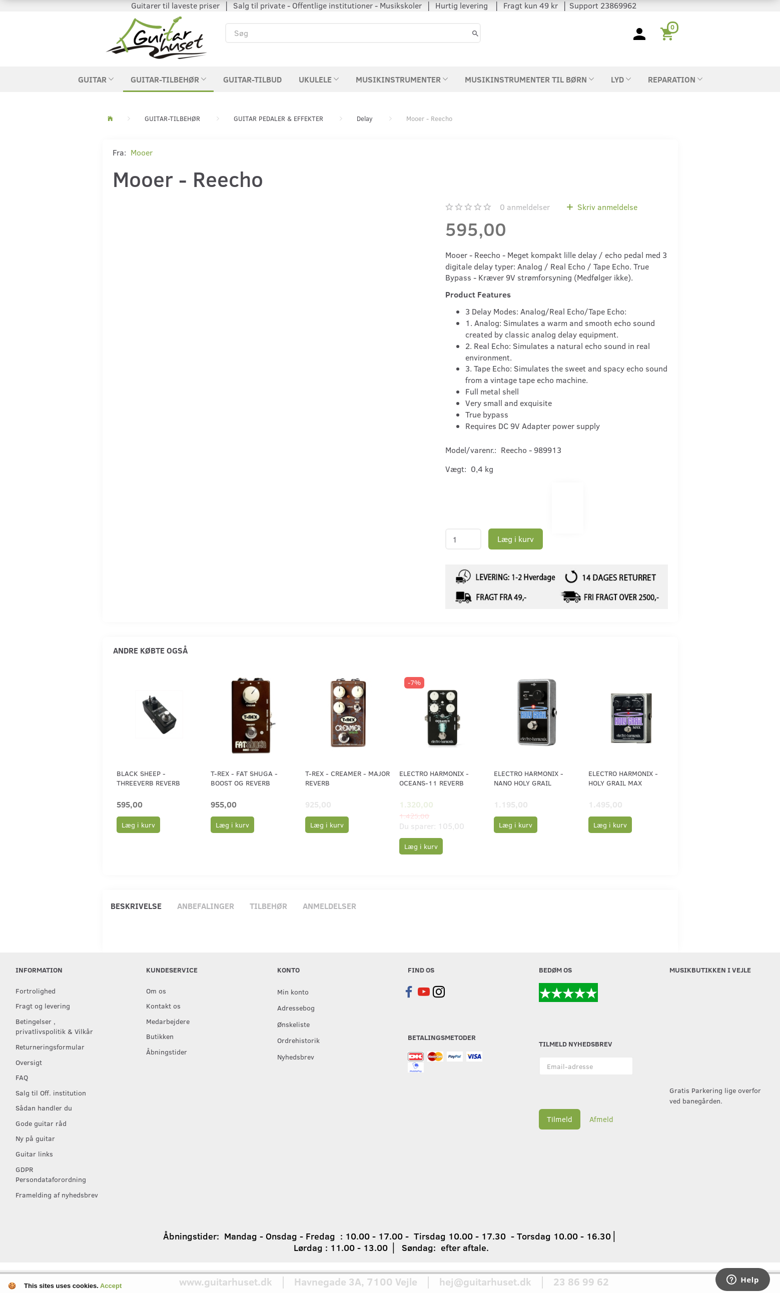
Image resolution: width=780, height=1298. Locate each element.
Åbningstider (166, 1051)
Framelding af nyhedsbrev (57, 1195)
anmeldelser (525, 207)
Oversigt (29, 1062)
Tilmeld (559, 1119)
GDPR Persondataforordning (51, 1174)
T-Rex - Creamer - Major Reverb (347, 778)
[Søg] (475, 32)
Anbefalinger (205, 905)
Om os (156, 991)
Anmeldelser (329, 905)
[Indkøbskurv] (668, 33)
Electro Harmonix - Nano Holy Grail (528, 778)
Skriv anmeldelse (606, 207)
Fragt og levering (43, 1005)
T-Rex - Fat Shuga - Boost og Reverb (244, 778)
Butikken (160, 1036)
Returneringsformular (50, 1047)
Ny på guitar (35, 1138)
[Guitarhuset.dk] (156, 37)
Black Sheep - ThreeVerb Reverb (148, 778)
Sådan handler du (44, 1107)
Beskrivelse (136, 905)
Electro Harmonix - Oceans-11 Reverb (434, 778)
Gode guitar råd (41, 1123)
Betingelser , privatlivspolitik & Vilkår (54, 1026)
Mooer (142, 152)
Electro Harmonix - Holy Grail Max (623, 778)
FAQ (22, 1077)
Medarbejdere (168, 1021)
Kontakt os (163, 1005)
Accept (111, 1286)
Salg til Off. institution (51, 1093)
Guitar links (34, 1153)
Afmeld (601, 1119)
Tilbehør (268, 905)
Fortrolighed (36, 991)
